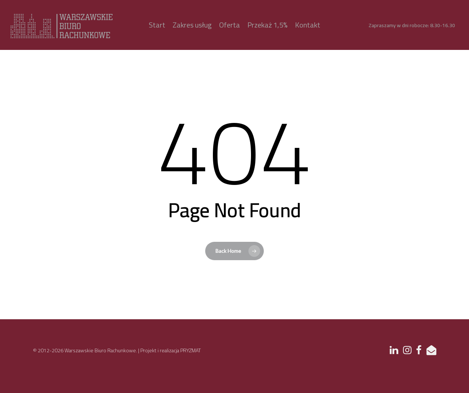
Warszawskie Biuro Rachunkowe (100, 350)
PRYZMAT (190, 350)
